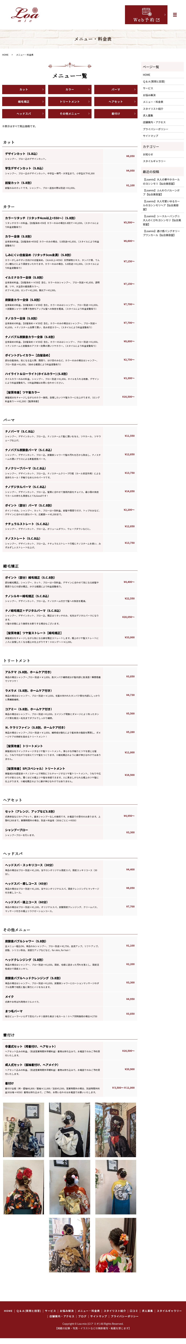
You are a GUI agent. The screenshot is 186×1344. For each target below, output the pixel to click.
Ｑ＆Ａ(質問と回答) (154, 81)
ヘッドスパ (24, 118)
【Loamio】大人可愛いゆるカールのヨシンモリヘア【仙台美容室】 (161, 205)
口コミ (134, 1316)
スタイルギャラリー (154, 161)
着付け (116, 118)
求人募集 (148, 115)
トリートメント (70, 104)
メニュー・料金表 (153, 102)
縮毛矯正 (24, 104)
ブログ (82, 1322)
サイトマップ (150, 136)
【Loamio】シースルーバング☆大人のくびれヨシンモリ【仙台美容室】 (162, 220)
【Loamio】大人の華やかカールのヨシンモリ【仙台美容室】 (161, 181)
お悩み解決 (149, 95)
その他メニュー (70, 118)
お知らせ (148, 154)
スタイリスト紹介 (153, 109)
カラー (69, 90)
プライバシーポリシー (155, 129)
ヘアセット (116, 104)
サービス (148, 88)
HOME (5, 54)
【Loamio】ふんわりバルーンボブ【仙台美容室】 (161, 192)
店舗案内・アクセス (154, 122)
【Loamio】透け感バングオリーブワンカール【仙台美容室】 (161, 233)
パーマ (116, 90)
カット (24, 90)
